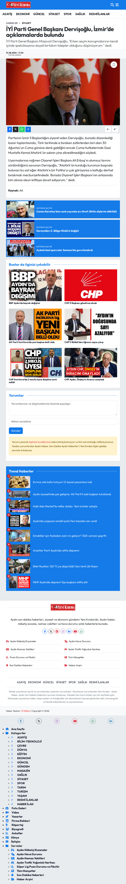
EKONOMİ (23, 14)
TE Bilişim (25, 711)
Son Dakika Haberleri (19, 665)
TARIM (18, 787)
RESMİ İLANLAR (99, 14)
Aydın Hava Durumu (77, 641)
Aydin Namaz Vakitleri (20, 649)
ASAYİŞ (7, 14)
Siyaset (26, 23)
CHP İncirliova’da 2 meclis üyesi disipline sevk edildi (33, 381)
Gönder (16, 430)
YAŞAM (19, 795)
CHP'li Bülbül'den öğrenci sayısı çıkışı (84, 342)
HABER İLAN (22, 804)
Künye (12, 837)
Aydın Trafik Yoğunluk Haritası (82, 649)
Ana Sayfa (15, 729)
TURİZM (19, 791)
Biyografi (14, 829)
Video (12, 812)
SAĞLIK (80, 14)
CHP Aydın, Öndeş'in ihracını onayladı (84, 379)
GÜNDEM (20, 766)
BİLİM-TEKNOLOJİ (26, 741)
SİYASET (54, 14)
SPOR (67, 14)
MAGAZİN (20, 770)
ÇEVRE (18, 745)
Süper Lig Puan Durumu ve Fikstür (35, 866)
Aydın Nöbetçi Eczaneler (21, 641)
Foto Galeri (16, 808)
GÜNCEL (39, 14)
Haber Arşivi (73, 665)
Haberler (12, 23)
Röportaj (14, 825)
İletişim (13, 841)
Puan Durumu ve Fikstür (21, 657)
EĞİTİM (19, 754)
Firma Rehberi (18, 820)
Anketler (14, 833)
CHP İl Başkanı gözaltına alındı (80, 303)
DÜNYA (19, 749)
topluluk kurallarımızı (40, 441)
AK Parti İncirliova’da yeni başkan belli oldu (32, 342)
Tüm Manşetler (74, 657)
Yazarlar (14, 816)
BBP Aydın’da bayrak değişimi (24, 303)
